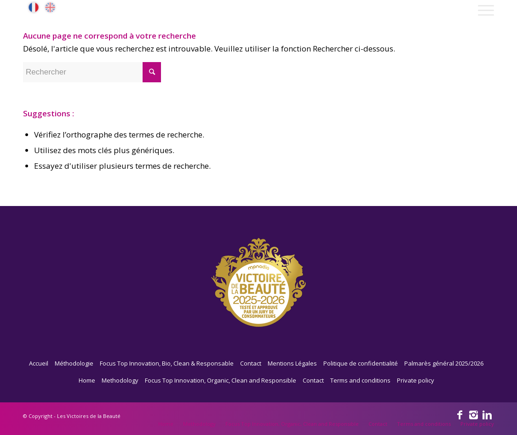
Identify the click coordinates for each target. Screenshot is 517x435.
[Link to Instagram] (473, 414)
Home (87, 380)
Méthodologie (74, 363)
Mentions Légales (292, 363)
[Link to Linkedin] (487, 414)
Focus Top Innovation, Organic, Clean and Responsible (220, 380)
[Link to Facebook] (459, 414)
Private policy (415, 380)
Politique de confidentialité (360, 363)
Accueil (38, 363)
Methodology (120, 380)
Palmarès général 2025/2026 (443, 363)
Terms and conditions (360, 380)
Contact (250, 363)
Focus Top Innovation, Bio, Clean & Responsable (167, 363)
